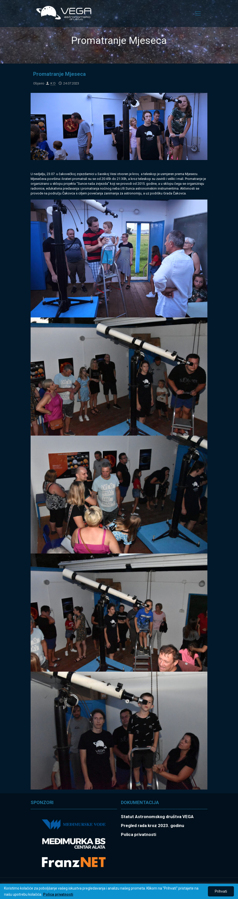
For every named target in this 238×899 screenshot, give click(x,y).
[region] (119, 891)
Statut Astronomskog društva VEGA (157, 816)
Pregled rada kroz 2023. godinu (152, 825)
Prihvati (221, 891)
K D (53, 83)
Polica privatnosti (58, 894)
